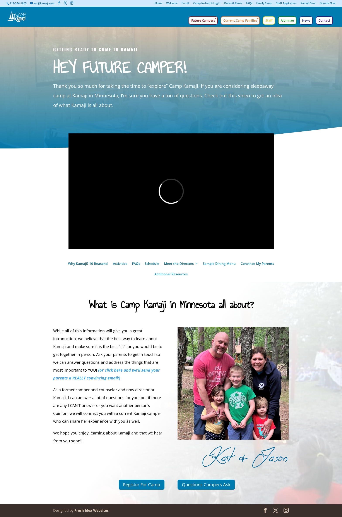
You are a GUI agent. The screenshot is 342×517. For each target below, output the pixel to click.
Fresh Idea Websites (91, 510)
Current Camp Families (240, 20)
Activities (120, 264)
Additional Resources (171, 274)
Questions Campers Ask (206, 485)
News (306, 20)
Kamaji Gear (308, 3)
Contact (324, 20)
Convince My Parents (257, 264)
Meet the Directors (179, 264)
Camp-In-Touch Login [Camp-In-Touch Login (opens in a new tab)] (206, 3)
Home (158, 3)
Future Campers (203, 20)
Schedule (152, 264)
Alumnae (287, 20)
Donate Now (327, 3)
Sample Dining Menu (219, 264)
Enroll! (185, 3)
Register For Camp (141, 485)
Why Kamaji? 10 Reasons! (88, 264)
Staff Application (286, 3)
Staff (268, 20)
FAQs (249, 3)
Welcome (172, 3)
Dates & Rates (233, 3)
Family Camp (264, 3)
